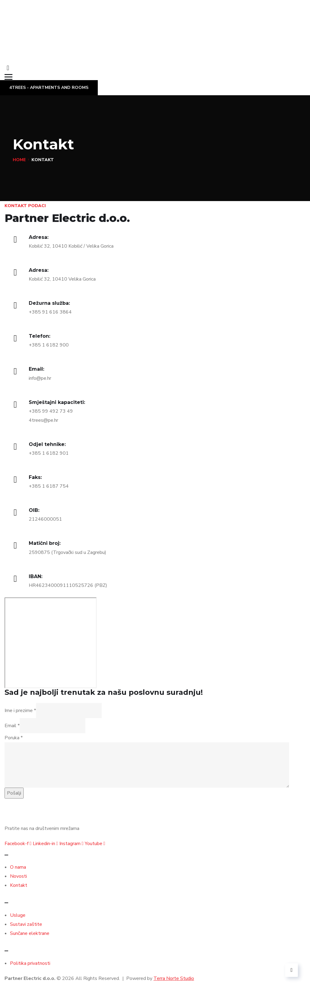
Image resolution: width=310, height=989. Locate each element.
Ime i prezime (20, 710)
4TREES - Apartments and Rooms (48, 87)
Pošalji (14, 793)
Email (12, 725)
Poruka (14, 737)
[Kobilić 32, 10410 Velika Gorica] (51, 642)
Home (19, 160)
